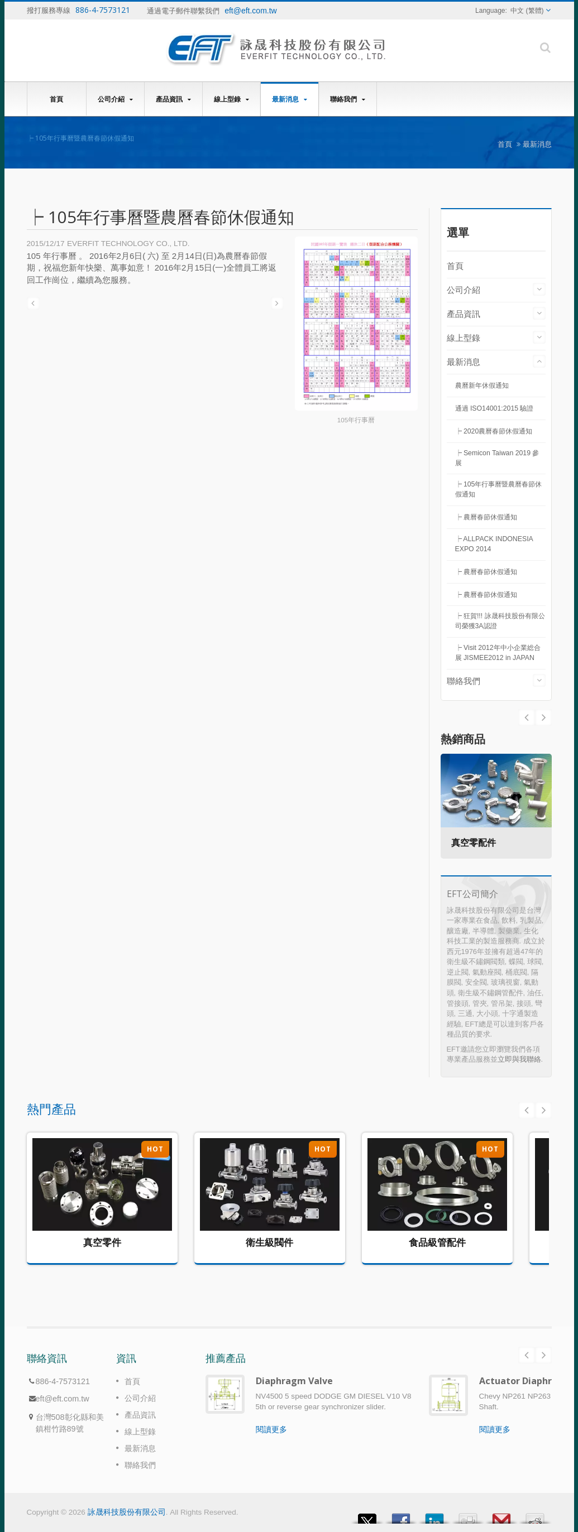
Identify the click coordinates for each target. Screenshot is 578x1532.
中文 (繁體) (526, 11)
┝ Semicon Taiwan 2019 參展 (497, 458)
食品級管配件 (437, 1242)
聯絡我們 (347, 99)
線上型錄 (231, 99)
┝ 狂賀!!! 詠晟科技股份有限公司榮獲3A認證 (500, 621)
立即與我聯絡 (519, 1059)
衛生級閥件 (269, 1242)
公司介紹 (115, 99)
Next (526, 717)
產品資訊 (173, 99)
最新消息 (289, 99)
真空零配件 (474, 842)
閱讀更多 (271, 1429)
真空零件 (102, 1242)
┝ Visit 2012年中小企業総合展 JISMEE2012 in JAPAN (498, 653)
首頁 (56, 98)
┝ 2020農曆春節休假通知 (494, 431)
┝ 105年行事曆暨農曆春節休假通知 (498, 489)
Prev (543, 717)
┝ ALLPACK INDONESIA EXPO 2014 (494, 544)
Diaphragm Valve (294, 1381)
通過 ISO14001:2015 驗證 (494, 408)
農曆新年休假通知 (482, 385)
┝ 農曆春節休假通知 (486, 517)
